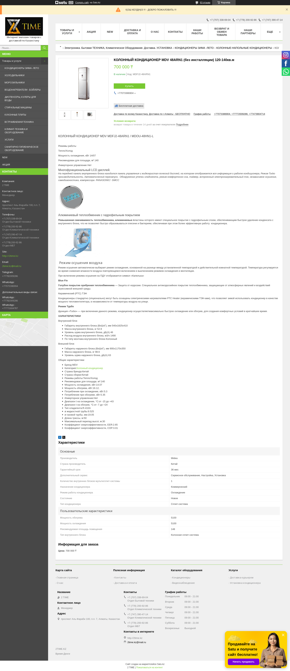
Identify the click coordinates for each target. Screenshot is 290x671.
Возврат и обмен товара (221, 31)
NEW (4, 157)
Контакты (175, 31)
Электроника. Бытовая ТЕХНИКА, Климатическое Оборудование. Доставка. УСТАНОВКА (118, 47)
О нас (155, 31)
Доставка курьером (241, 577)
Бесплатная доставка (131, 105)
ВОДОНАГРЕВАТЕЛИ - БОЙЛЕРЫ (23, 89)
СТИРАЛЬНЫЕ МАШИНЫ (18, 107)
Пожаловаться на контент (149, 667)
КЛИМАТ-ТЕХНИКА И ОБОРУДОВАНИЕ (16, 130)
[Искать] (44, 48)
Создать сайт (82, 2)
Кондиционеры (181, 577)
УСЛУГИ (9, 139)
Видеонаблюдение (183, 582)
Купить (129, 86)
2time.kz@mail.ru (11, 266)
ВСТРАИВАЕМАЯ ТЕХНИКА (19, 121)
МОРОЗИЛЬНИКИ (15, 82)
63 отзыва (205, 2)
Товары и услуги (11, 60)
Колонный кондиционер (90, 368)
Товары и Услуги (67, 32)
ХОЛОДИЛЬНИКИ (14, 75)
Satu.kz (160, 664)
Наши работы (197, 32)
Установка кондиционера (245, 582)
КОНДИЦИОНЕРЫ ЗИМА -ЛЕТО (22, 68)
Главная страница (67, 577)
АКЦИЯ (6, 164)
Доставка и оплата (132, 32)
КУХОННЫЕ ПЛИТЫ (15, 114)
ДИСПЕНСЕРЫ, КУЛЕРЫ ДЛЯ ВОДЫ (20, 98)
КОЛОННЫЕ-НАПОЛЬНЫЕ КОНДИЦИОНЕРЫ (244, 47)
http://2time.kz (10, 255)
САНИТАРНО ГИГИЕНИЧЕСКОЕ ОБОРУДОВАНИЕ (21, 148)
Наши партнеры (248, 32)
